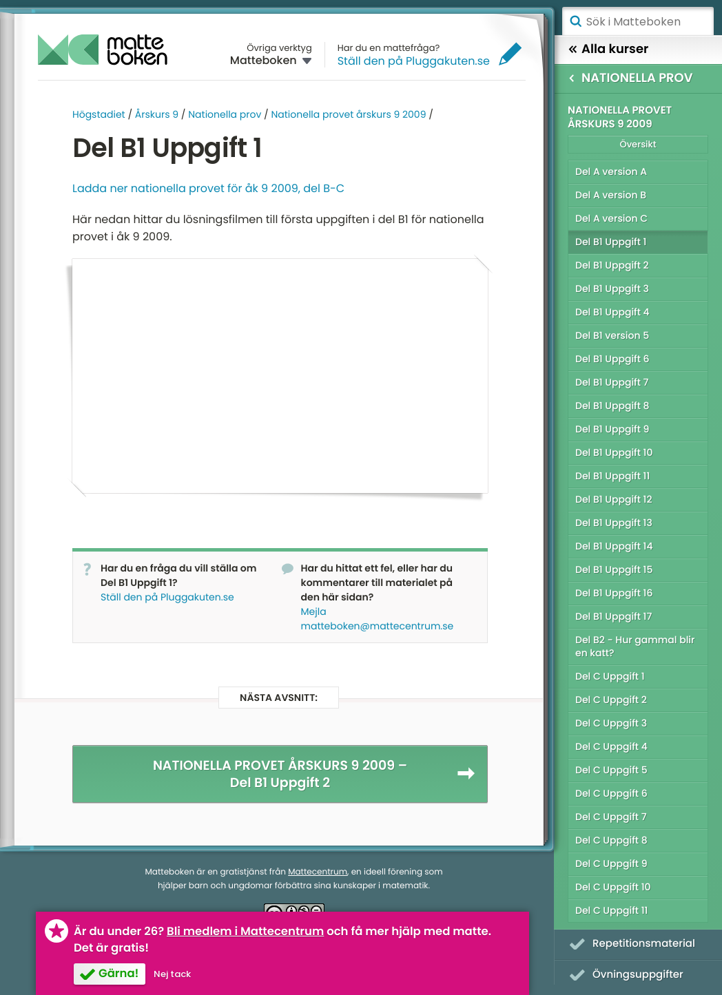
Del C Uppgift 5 (611, 770)
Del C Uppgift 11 (611, 910)
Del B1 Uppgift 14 (614, 546)
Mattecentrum (317, 871)
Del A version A (611, 171)
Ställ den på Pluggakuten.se (414, 60)
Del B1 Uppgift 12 (613, 499)
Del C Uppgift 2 (611, 699)
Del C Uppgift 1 (610, 676)
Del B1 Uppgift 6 (612, 359)
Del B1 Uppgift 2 (612, 265)
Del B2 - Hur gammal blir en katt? (634, 646)
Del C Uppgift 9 (611, 863)
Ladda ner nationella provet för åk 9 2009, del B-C (208, 188)
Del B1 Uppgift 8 (612, 405)
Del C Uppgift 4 (611, 746)
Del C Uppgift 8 (611, 840)
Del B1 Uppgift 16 (613, 593)
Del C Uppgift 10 (613, 887)
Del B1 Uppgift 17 (613, 616)
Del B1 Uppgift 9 (612, 429)
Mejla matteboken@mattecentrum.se (377, 618)
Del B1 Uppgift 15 (613, 569)
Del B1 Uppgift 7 (611, 382)
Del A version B (610, 195)
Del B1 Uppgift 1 (611, 242)
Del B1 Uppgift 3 (612, 288)
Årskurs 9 (156, 114)
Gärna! (118, 973)
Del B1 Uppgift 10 (613, 452)
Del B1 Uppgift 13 (613, 523)
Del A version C (611, 218)
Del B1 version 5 (612, 335)
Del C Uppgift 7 (611, 817)
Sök (575, 21)
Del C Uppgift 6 (611, 793)
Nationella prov (224, 114)
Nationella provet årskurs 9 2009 (348, 114)
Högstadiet (98, 114)
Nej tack (172, 974)
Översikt (637, 144)
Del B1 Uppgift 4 (612, 312)
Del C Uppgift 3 (611, 723)
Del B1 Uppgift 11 (612, 476)
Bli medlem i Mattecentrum (245, 931)
